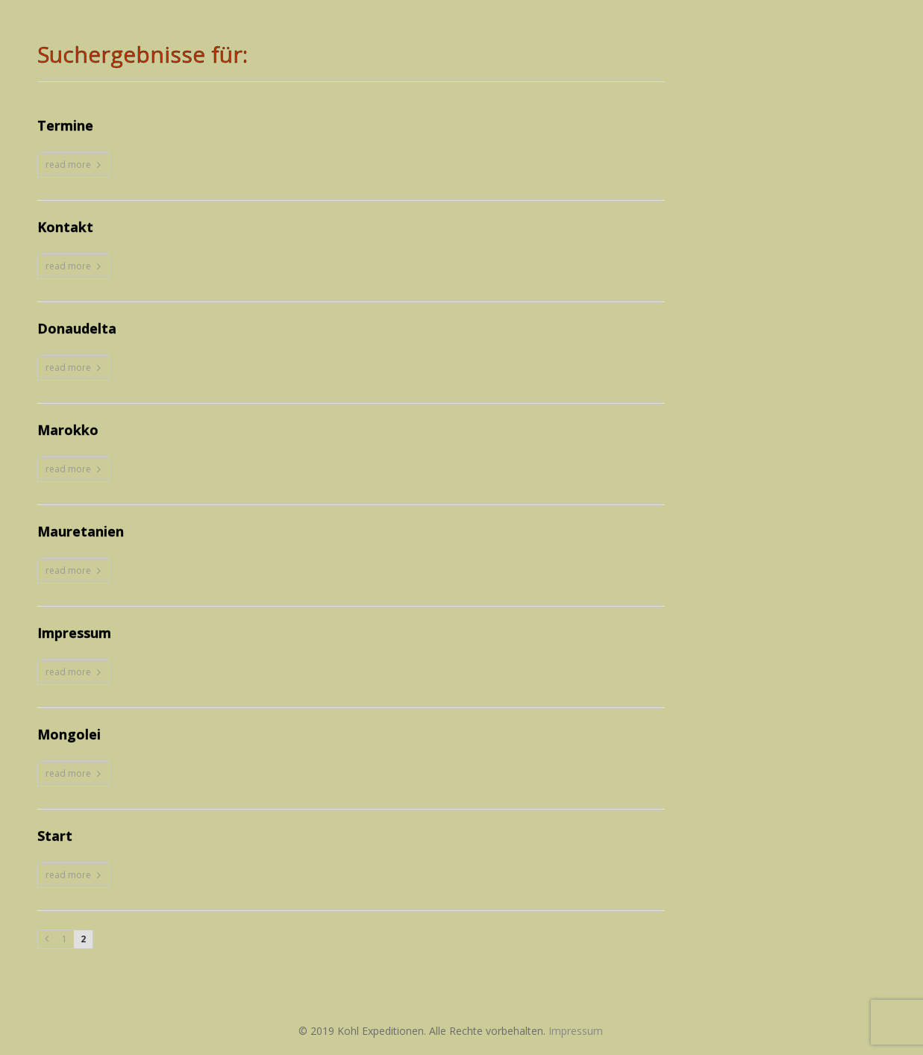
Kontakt (65, 227)
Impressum (74, 633)
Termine (65, 126)
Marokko (67, 430)
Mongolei (69, 735)
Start (54, 836)
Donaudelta (76, 329)
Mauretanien (80, 532)
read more (68, 164)
